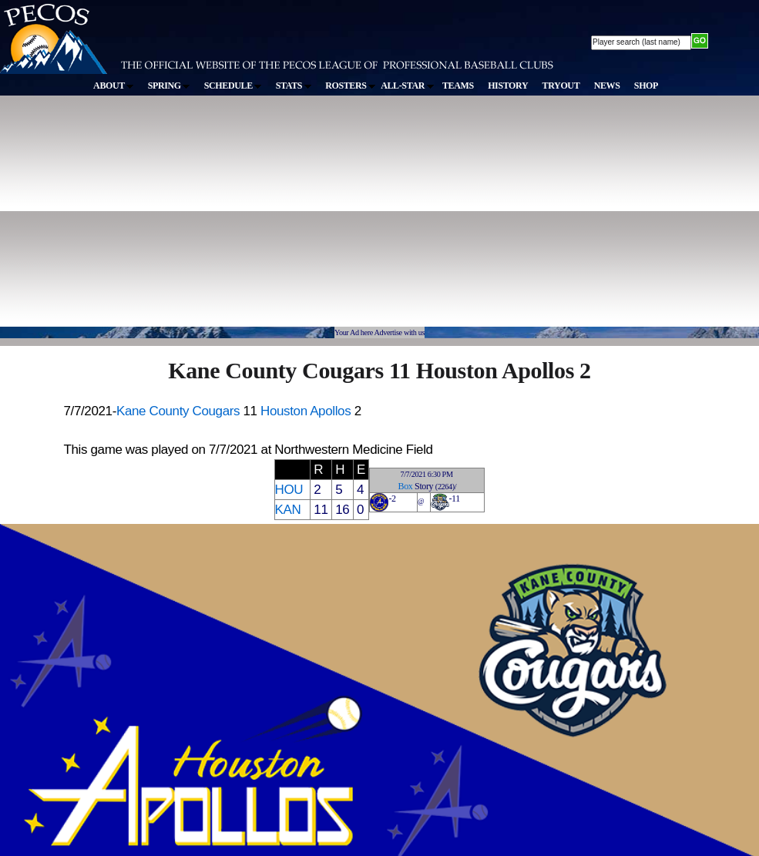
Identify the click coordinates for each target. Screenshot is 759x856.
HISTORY (508, 85)
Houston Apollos (305, 411)
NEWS (607, 85)
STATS (293, 85)
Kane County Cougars (178, 411)
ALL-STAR (407, 85)
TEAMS (458, 85)
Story (424, 486)
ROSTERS (350, 85)
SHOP (646, 85)
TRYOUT (561, 85)
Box (405, 486)
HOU (289, 489)
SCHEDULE (233, 85)
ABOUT (113, 85)
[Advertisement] (203, 219)
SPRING (169, 85)
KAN (288, 509)
